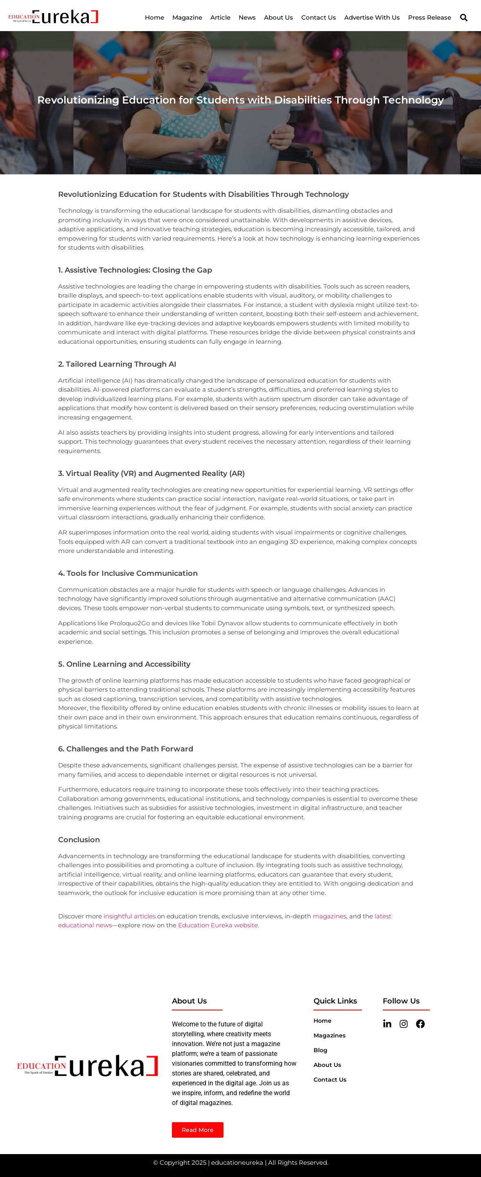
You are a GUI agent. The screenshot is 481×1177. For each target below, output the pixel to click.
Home (154, 17)
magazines (329, 916)
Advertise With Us (372, 17)
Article (220, 17)
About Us (278, 17)
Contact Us (318, 17)
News (247, 17)
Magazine (187, 17)
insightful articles (130, 916)
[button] (463, 18)
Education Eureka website (218, 925)
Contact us (330, 1079)
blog (320, 1050)
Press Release (429, 17)
